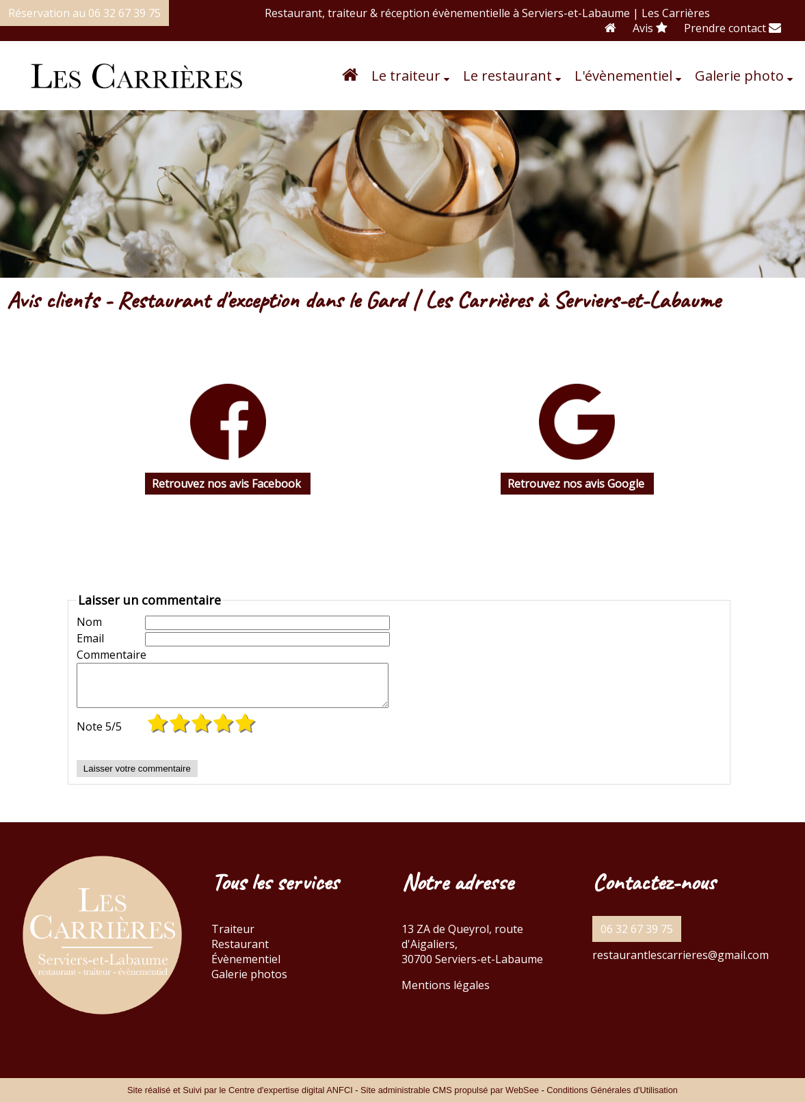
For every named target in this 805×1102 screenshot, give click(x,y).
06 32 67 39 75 (637, 937)
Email (90, 638)
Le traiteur (405, 75)
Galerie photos (249, 982)
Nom (89, 621)
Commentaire (111, 654)
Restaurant (240, 952)
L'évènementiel (623, 75)
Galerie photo (739, 75)
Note (99, 734)
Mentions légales (445, 993)
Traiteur (232, 937)
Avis (650, 28)
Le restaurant (507, 75)
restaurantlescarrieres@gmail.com (680, 963)
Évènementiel (245, 967)
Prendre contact (732, 28)
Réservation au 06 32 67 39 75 (84, 13)
